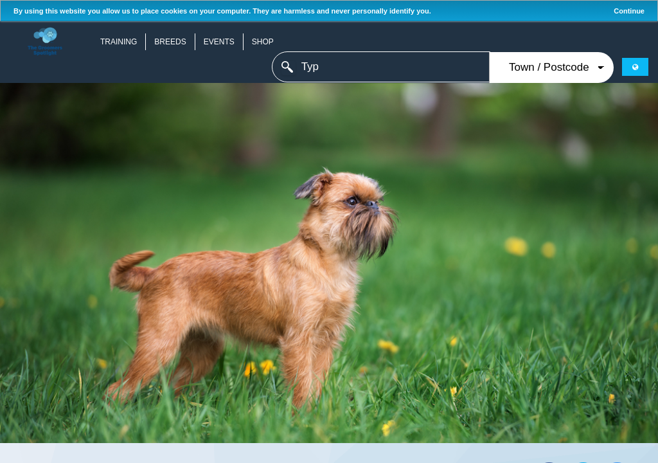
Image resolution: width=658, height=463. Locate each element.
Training (118, 41)
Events (219, 41)
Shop (263, 41)
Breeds (170, 41)
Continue (629, 11)
